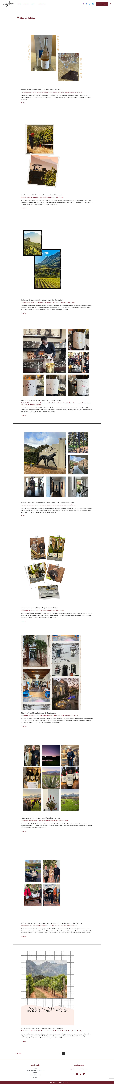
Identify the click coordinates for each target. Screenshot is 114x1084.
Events (27, 302)
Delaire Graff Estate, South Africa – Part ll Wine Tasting (42, 400)
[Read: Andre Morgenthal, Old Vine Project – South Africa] (46, 567)
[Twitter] (89, 4)
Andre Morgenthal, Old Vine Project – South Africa (40, 608)
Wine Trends (62, 302)
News (31, 302)
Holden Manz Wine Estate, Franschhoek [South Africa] (42, 818)
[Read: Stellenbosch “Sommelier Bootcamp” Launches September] (42, 259)
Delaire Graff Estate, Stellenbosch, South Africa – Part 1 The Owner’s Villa (49, 503)
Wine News (50, 197)
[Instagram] (83, 4)
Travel (58, 403)
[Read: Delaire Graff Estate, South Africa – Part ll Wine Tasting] (56, 362)
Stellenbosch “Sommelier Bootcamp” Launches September (43, 300)
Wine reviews (61, 92)
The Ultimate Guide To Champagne (35, 1070)
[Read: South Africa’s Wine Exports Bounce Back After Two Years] (47, 988)
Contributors (44, 4)
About (34, 4)
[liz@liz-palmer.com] (71, 1069)
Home (19, 4)
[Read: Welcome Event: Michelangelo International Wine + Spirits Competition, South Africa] (42, 883)
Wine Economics (44, 1030)
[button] (102, 4)
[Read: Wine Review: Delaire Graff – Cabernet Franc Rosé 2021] (57, 58)
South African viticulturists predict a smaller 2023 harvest (43, 195)
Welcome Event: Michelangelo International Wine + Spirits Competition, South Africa (54, 923)
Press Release (29, 197)
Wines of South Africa (35, 404)
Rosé (27, 92)
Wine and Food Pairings (44, 92)
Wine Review (53, 92)
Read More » (24, 103)
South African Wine (39, 197)
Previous (18, 1053)
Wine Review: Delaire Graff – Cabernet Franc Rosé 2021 (42, 90)
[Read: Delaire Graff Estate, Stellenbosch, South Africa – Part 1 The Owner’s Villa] (56, 464)
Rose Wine (31, 92)
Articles (27, 4)
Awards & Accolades (35, 1075)
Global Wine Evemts (31, 610)
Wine (36, 92)
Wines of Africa (76, 92)
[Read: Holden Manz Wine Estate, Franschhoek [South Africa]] (51, 777)
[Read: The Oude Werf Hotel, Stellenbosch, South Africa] (51, 672)
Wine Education (48, 302)
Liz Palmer (28, 403)
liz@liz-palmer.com (80, 1068)
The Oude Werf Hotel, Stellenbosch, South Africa (40, 713)
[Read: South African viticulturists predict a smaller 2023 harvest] (42, 154)
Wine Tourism (68, 92)
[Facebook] (86, 4)
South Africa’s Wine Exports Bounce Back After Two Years (43, 1028)
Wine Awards (51, 925)
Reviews (43, 403)
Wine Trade (55, 302)
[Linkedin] (93, 4)
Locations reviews (36, 403)
